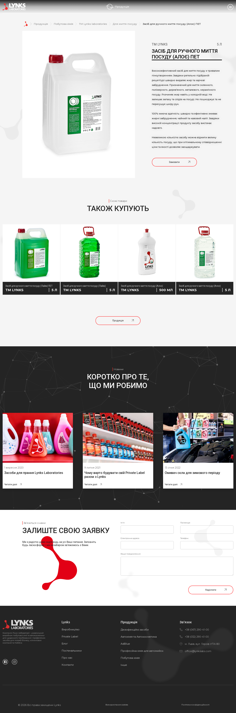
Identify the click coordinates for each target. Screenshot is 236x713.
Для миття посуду (125, 23)
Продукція (118, 6)
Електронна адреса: (130, 538)
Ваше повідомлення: (131, 554)
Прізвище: (185, 522)
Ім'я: (123, 522)
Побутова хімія (63, 23)
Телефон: (184, 538)
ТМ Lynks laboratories (93, 23)
